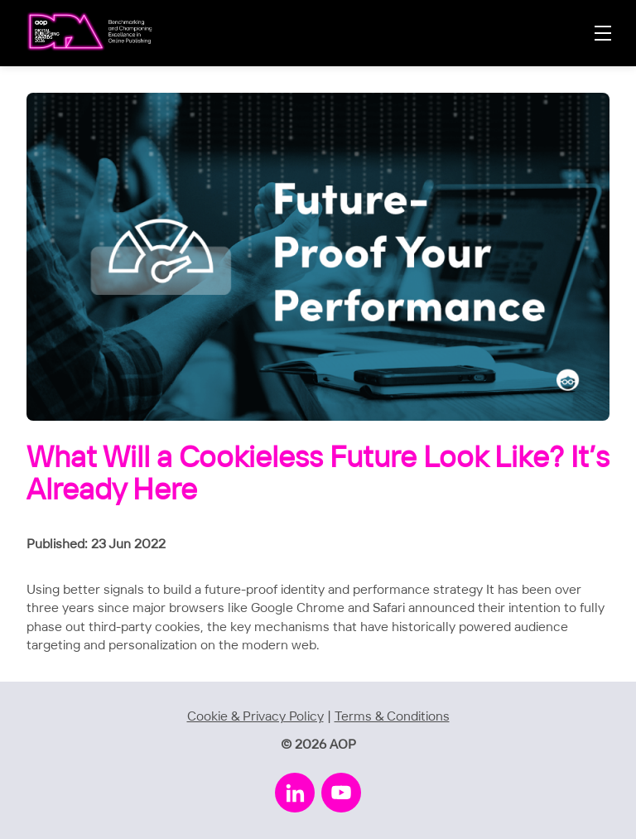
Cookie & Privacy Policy (255, 717)
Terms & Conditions (392, 717)
